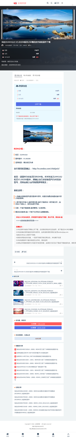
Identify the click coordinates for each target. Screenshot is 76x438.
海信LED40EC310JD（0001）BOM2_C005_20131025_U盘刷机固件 (36, 406)
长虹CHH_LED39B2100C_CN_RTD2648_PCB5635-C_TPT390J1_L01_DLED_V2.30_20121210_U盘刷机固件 (41, 301)
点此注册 (38, 338)
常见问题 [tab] (36, 75)
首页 (23, 80)
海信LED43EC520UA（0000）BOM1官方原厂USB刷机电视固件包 (37, 349)
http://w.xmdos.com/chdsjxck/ (46, 168)
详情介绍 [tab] (18, 75)
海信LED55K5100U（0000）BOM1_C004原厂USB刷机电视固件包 (38, 374)
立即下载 (38, 104)
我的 (53, 435)
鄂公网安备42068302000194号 (38, 429)
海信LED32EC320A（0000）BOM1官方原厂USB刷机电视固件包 (37, 363)
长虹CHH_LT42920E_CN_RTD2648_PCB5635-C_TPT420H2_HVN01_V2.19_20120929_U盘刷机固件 (41, 310)
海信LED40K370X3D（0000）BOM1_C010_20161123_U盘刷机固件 (36, 403)
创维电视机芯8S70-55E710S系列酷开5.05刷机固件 (32, 353)
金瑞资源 (37, 424)
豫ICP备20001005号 (37, 426)
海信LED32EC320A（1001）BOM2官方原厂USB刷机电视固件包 (37, 360)
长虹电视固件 (8, 45)
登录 (57, 3)
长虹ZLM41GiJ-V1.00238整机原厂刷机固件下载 (32, 367)
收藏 (17, 252)
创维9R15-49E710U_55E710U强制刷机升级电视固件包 (34, 356)
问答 (38, 435)
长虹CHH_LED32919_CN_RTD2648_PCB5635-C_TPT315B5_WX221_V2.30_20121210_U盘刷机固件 (41, 291)
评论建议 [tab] (27, 75)
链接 (24, 252)
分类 (22, 435)
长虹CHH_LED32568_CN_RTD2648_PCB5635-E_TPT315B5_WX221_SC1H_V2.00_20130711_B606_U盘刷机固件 (43, 283)
